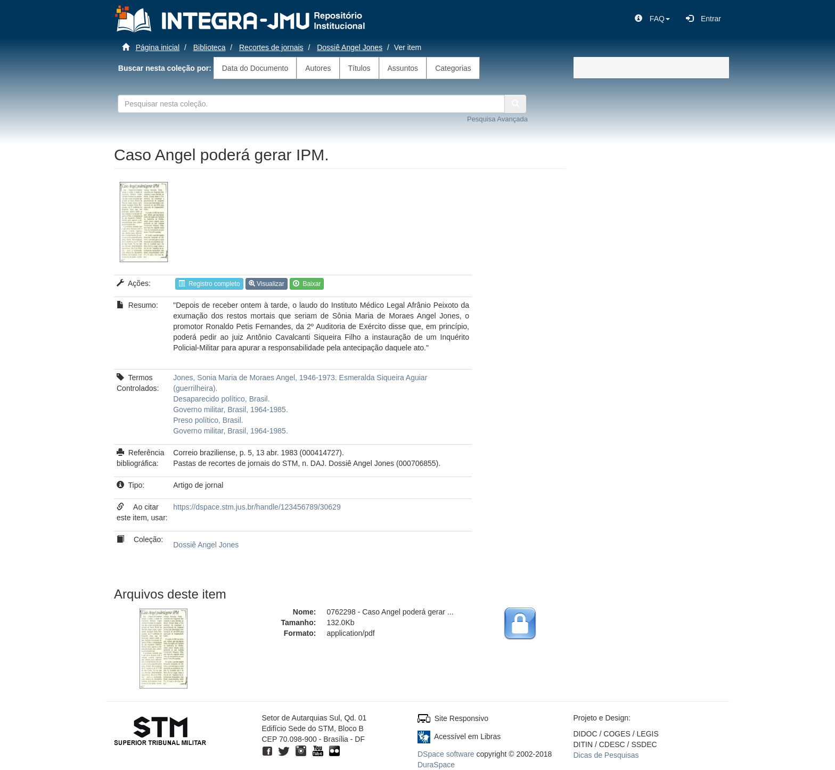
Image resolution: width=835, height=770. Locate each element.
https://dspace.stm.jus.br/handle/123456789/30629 (256, 507)
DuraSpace (436, 764)
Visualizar (266, 284)
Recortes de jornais (271, 47)
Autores (318, 68)
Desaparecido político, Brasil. (221, 399)
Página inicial (158, 47)
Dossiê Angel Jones (349, 47)
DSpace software (446, 754)
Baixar (307, 284)
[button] (652, 18)
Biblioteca (209, 47)
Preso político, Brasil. (208, 420)
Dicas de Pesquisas (606, 755)
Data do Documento (255, 68)
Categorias (453, 68)
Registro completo (209, 284)
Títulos (359, 68)
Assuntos (403, 68)
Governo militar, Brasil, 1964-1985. (230, 409)
